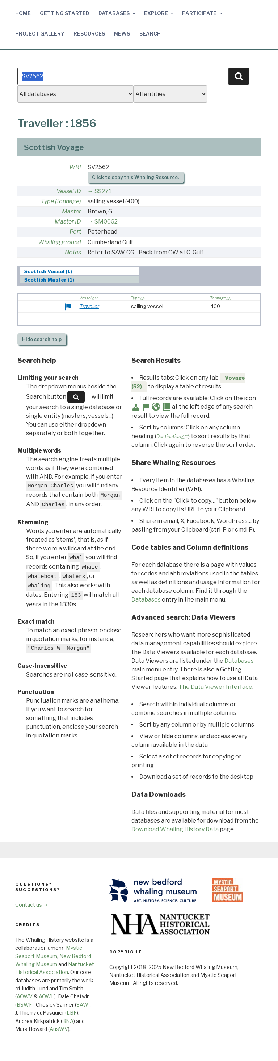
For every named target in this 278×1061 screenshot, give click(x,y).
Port (75, 231)
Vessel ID (68, 191)
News (122, 33)
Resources (89, 33)
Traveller (89, 306)
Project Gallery (39, 33)
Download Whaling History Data (175, 829)
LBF (72, 1013)
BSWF (24, 1005)
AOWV (25, 996)
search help (42, 339)
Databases (117, 13)
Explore (159, 13)
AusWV (59, 1029)
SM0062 (106, 221)
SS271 (102, 191)
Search (150, 33)
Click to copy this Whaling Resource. (135, 177)
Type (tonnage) (61, 201)
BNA (67, 1021)
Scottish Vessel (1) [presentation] (48, 271)
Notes (73, 252)
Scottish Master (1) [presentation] (49, 280)
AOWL (46, 996)
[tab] (79, 271)
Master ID (68, 221)
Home (23, 13)
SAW (82, 1005)
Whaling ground (59, 242)
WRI (75, 167)
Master (71, 211)
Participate (202, 13)
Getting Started (64, 13)
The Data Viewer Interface (215, 686)
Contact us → (31, 905)
